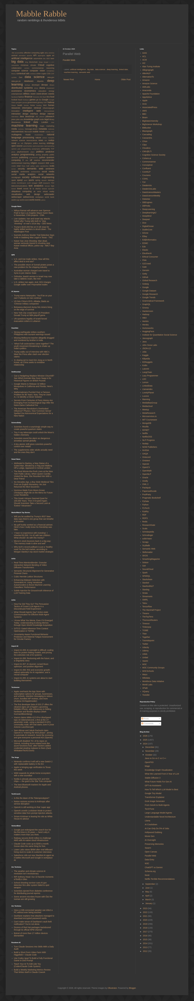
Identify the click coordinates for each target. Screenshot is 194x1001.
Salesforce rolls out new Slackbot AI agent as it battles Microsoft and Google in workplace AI (34, 857)
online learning (40, 143)
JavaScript (30, 116)
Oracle (145, 477)
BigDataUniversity (150, 121)
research (42, 163)
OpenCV (146, 467)
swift (41, 183)
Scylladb (146, 545)
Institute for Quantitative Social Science (159, 335)
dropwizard (50, 88)
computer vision (38, 71)
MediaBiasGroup (149, 403)
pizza (14, 152)
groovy (40, 102)
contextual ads (23, 73)
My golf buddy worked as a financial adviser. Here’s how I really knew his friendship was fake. (33, 527)
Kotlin (144, 365)
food (52, 97)
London (46, 122)
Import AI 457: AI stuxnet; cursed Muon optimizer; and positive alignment (31, 665)
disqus (52, 85)
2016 (145, 935)
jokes (13, 119)
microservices (17, 131)
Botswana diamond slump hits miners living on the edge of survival (33, 308)
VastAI (145, 661)
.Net (13, 53)
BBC (144, 114)
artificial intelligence (78, 70)
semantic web (84, 72)
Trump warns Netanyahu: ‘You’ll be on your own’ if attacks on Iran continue (33, 296)
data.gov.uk (17, 81)
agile (42, 53)
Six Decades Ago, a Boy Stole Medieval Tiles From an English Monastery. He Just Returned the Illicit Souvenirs (34, 484)
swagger (35, 183)
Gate (144, 267)
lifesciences (17, 122)
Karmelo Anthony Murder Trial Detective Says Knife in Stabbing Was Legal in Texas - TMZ (34, 236)
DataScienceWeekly (151, 196)
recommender (48, 160)
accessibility (19, 53)
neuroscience (32, 140)
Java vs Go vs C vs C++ (155, 758)
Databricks (147, 185)
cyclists (15, 77)
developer (36, 85)
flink (48, 97)
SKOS (145, 555)
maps (43, 126)
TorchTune (149, 809)
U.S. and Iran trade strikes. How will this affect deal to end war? (31, 260)
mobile (36, 131)
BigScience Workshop (152, 124)
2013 (145, 947)
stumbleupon (22, 183)
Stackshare (147, 579)
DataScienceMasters (151, 192)
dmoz (36, 88)
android (15, 56)
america (51, 53)
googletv (19, 102)
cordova (33, 73)
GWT (45, 102)
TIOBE (145, 630)
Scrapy (145, 542)
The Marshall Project (151, 610)
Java (22, 116)
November (150, 751)
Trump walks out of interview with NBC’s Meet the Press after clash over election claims (31, 354)
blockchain (34, 62)
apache (30, 55)
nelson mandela (48, 138)
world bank (49, 197)
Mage (147, 766)
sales (38, 166)
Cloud (42, 65)
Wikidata (146, 678)
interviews (15, 116)
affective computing (32, 53)
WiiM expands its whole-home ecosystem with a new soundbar (32, 774)
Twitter (145, 644)
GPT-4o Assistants (153, 785)
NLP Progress (148, 440)
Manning (146, 399)
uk (35, 192)
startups (51, 180)
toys (52, 186)
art (53, 56)
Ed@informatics (149, 240)
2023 (145, 908)
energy (51, 91)
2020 (145, 920)
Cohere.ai (146, 158)
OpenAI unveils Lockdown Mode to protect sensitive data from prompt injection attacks (33, 811)
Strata (145, 593)
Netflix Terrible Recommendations (160, 879)
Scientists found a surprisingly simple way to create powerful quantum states (33, 428)
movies (48, 132)
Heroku (145, 325)
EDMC (145, 243)
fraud (20, 100)
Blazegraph (147, 131)
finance (29, 96)
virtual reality (48, 192)
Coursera (146, 175)
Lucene (145, 396)
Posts (145, 719)
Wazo (144, 674)
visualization (18, 194)
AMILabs (146, 87)
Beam (145, 117)
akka (47, 53)
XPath (145, 688)
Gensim (145, 270)
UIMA (144, 654)
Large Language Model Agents (158, 813)
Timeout (145, 623)
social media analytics (24, 174)
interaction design (20, 114)
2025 (145, 740)
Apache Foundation (151, 94)
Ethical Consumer (150, 257)
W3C (144, 664)
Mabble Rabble (41, 13)
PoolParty (146, 494)
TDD (52, 183)
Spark (145, 572)
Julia (144, 352)
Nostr (147, 875)
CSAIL (145, 179)
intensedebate (49, 111)
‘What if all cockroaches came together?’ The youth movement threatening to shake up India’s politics (34, 346)
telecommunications (20, 186)
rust (28, 166)
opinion (14, 149)
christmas (25, 65)
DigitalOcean (148, 226)
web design (35, 194)
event (33, 94)
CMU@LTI (147, 151)
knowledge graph (32, 119)
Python (145, 504)
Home (97, 79)
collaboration (17, 68)
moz (52, 132)
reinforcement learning (21, 163)
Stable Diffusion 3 (152, 778)
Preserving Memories (154, 844)
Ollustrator (112, 988)
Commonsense (149, 162)
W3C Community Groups (153, 667)
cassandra (16, 65)
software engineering (42, 177)
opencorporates (38, 146)
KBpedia (146, 359)
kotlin (42, 119)
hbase (14, 105)
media (14, 129)
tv (31, 188)
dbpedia (42, 81)
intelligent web (33, 110)
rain (27, 160)
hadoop (51, 102)
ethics (27, 93)
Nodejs (145, 443)
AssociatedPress (149, 107)
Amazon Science (149, 83)
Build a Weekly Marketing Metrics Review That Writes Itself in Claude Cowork (32, 971)
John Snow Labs (149, 345)
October (149, 755)
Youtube (146, 695)
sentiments (26, 172)
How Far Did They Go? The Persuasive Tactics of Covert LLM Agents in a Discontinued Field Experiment (31, 606)
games (33, 99)
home (33, 105)
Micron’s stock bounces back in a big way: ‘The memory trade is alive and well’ (32, 542)
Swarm (148, 848)
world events (35, 200)
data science (100, 70)
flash (45, 97)
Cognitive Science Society (153, 155)
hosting (39, 105)
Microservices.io (149, 416)
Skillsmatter (147, 552)
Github (145, 277)
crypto (44, 74)
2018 (145, 928)
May (147, 892)
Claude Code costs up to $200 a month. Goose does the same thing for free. (31, 845)
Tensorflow (147, 606)
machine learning (71, 72)
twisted (45, 189)
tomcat (48, 186)
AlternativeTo (148, 77)
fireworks (36, 97)
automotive (38, 59)
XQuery (145, 691)
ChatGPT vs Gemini (153, 867)
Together (146, 637)
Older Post (126, 79)
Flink (144, 260)
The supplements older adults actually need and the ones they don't (33, 451)
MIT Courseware (149, 420)
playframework (24, 152)
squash (45, 180)
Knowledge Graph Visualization (158, 770)
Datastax (146, 199)
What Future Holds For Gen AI (158, 782)
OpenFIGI (149, 762)
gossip (25, 102)
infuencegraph (48, 108)
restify (52, 163)
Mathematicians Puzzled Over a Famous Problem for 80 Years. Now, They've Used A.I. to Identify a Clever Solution (32, 394)
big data (90, 70)
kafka (22, 119)
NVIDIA (145, 450)
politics (41, 151)
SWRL (145, 600)
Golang (145, 284)
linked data (123, 70)
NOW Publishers (149, 447)
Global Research (149, 280)
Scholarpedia (148, 532)
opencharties (28, 146)
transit (14, 189)
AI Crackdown (151, 824)
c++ (52, 62)
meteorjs (51, 129)
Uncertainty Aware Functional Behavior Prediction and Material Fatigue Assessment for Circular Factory (33, 636)
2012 (145, 951)
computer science (20, 71)
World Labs (147, 684)
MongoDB (146, 423)
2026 (145, 736)
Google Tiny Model (153, 793)
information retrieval (32, 108)
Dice (144, 223)
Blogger (132, 988)
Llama (147, 820)
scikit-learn (147, 538)
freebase (26, 100)
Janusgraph (147, 338)
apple (49, 56)
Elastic (145, 250)
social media (48, 171)
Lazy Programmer (150, 375)
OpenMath (147, 471)
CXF (52, 73)
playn (33, 152)
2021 (145, 916)
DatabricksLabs (149, 189)
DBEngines (147, 202)
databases (30, 81)
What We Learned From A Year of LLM (162, 774)
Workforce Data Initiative (153, 681)
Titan (144, 634)
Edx (144, 246)
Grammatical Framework (153, 301)
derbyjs (28, 85)
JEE (37, 116)
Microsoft (28, 132)
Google (45, 99)
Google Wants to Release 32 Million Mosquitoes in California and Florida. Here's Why (33, 386)
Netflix (145, 433)
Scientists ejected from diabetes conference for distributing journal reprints (33, 892)
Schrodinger (147, 535)
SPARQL (146, 576)
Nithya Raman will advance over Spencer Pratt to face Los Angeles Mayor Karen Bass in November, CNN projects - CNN (33, 212)
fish (41, 97)
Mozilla (145, 426)
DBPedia (146, 206)
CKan (144, 141)
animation (23, 55)
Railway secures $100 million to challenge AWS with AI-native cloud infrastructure (32, 839)
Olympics (28, 143)
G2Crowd (146, 263)
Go (40, 100)
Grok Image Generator (155, 801)
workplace (40, 197)
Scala (144, 528)
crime (38, 74)
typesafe (51, 189)
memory (21, 129)
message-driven (32, 129)
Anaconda (146, 90)
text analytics (37, 185)
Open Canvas (151, 852)
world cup (15, 200)
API (35, 55)
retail (19, 166)
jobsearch (50, 116)
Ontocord (146, 457)
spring (38, 180)
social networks (46, 174)
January (149, 903)
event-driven (42, 94)
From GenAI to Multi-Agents (157, 805)
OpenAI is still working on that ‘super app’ (32, 807)
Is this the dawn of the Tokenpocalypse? (31, 798)
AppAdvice (147, 97)
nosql (14, 143)
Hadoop (145, 314)
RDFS (145, 518)
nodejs (51, 140)
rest (48, 163)
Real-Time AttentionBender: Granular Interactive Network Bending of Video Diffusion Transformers (30, 565)
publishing (24, 157)
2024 (145, 744)
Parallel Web (69, 60)
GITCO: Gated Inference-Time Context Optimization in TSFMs (31, 629)
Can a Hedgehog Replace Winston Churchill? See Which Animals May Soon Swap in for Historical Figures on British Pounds (34, 378)
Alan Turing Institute (151, 66)
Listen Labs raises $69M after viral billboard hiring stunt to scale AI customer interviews (33, 850)
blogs (41, 62)
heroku (27, 105)
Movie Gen (149, 836)
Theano (145, 613)
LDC (144, 379)
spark (14, 180)
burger (46, 62)
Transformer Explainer (154, 797)
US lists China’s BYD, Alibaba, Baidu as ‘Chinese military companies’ (31, 302)
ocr (19, 143)
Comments (147, 723)
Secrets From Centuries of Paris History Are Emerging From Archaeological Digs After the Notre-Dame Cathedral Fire (34, 402)
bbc (44, 58)
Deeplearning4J (149, 213)
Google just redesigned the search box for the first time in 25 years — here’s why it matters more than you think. (32, 832)
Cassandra (147, 138)
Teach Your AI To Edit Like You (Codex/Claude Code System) (27, 965)
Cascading (147, 134)
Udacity (145, 647)
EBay (144, 236)
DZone (145, 233)
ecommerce (17, 91)
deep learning (112, 70)
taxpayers (47, 183)
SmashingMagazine (151, 559)
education (44, 91)
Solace (145, 562)
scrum (14, 169)
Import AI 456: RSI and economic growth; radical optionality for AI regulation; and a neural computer (32, 672)
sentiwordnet (36, 172)
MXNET (145, 430)
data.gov (50, 77)
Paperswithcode (149, 491)
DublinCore (147, 229)
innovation (17, 111)
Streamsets (147, 596)
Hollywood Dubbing (153, 832)
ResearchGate (148, 525)
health (20, 105)
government (33, 102)
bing (27, 62)
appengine (42, 55)
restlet (14, 166)
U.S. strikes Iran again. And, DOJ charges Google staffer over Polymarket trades (32, 283)
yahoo (43, 200)
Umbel (145, 657)
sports (32, 180)
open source (17, 146)
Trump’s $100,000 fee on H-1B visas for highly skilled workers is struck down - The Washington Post (32, 229)
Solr (144, 566)
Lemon (145, 382)
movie (42, 131)
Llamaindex (147, 389)
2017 (145, 931)
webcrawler (49, 194)
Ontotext (146, 460)
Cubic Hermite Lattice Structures (28, 576)
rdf (32, 160)
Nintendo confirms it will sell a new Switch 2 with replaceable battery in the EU (33, 762)
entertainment (17, 94)
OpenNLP (146, 474)
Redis (144, 521)
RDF (144, 515)
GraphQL (146, 304)
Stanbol (145, 583)
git (37, 100)
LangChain (147, 372)
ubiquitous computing (22, 191)
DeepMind (146, 216)
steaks (14, 183)
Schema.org (150, 871)
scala (51, 166)
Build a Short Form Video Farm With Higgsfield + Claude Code (30, 953)
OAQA (145, 454)
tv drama (37, 189)
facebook (14, 97)
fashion (21, 97)
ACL (144, 56)
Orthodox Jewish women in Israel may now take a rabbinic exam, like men (33, 277)
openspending (49, 146)
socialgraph (16, 177)
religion (34, 163)
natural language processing (32, 136)
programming (28, 154)
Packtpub (146, 488)
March (148, 899)
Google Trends (148, 297)
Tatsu (144, 603)
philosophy (46, 149)
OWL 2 (145, 484)
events (51, 94)
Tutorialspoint (148, 640)
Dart (22, 77)
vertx (40, 192)
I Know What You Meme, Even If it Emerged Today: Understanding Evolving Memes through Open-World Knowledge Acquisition (33, 622)
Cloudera (146, 148)
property (45, 155)
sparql (20, 180)
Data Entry (149, 859)
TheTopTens (147, 617)
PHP (52, 149)
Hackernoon (147, 311)
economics (31, 90)
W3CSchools (148, 671)
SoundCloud (147, 569)
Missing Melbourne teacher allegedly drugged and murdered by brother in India (34, 339)
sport (26, 180)
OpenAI (145, 464)
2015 (145, 939)
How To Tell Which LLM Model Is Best (161, 789)
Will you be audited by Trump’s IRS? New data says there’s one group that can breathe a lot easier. (34, 518)
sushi (29, 183)
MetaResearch (148, 413)
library (51, 119)
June (147, 888)
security (22, 169)
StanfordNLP (148, 586)
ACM (144, 60)
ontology (50, 143)
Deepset (146, 219)
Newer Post (68, 79)
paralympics (36, 149)
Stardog (145, 589)
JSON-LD (146, 348)
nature (38, 137)
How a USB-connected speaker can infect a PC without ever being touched (33, 911)
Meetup (145, 409)
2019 (145, 924)
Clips (144, 145)
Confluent (146, 168)
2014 (145, 943)
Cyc (144, 182)
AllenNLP (146, 73)
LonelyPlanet (148, 392)
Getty (144, 274)
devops (45, 85)
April (147, 896)
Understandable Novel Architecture (160, 817)
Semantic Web (148, 549)
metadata (43, 129)
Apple (144, 100)
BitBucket (146, 128)
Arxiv (144, 104)
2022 (145, 912)
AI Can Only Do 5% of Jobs (157, 828)
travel (20, 188)
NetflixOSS (147, 437)
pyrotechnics (34, 157)
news (42, 140)
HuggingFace (148, 331)
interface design (39, 114)
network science (18, 140)
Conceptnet (147, 165)
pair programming (25, 149)
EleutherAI (147, 253)
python (42, 157)
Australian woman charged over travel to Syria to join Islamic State (32, 271)
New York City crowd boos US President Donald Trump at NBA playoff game (31, 314)
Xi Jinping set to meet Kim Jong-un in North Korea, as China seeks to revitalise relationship (33, 362)
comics (28, 68)
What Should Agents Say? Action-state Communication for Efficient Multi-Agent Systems (31, 614)
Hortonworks (148, 328)
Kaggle (145, 355)
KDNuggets (147, 362)
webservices (29, 197)
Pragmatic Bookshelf (151, 498)
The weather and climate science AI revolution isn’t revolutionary (30, 872)
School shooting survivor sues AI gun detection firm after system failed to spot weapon (31, 885)
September (150, 884)
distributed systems (22, 87)
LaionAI (145, 369)
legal (47, 119)
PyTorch (146, 508)
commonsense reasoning (43, 68)
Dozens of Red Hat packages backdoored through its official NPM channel (32, 928)
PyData (145, 501)
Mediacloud (147, 406)
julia (18, 119)
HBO (144, 318)
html (45, 105)
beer (52, 59)
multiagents (18, 134)
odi (22, 143)
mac (52, 122)
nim (46, 140)
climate (34, 65)
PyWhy (145, 511)
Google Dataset (149, 291)
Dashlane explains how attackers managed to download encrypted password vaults (34, 917)
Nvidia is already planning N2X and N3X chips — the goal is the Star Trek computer (33, 780)
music (30, 134)
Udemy (145, 650)
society (26, 177)
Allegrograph (148, 70)
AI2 (143, 63)
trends (26, 189)
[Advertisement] (131, 24)
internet (51, 114)
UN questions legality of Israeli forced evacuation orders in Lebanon (30, 320)
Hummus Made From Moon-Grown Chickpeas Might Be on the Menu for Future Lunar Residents (33, 492)
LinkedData (147, 386)
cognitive (50, 65)
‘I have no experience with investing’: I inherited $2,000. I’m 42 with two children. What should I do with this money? (32, 535)
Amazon (146, 80)
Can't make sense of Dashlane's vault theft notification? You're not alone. (33, 923)
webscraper (17, 197)
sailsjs (33, 166)
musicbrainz (41, 135)
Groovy (145, 308)
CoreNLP (146, 172)
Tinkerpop (146, 627)
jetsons (42, 116)
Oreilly (145, 481)
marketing (50, 126)
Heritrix (145, 321)
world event (24, 200)
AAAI (144, 53)
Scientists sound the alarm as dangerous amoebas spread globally (32, 439)
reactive (38, 160)
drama (42, 88)
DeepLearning (148, 209)
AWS (144, 111)
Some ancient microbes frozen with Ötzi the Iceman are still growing (33, 898)
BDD (49, 58)
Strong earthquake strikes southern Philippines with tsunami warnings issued (32, 333)
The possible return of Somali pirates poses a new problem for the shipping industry (34, 266)
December (150, 747)
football (14, 100)
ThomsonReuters (150, 620)
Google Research (150, 294)
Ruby (24, 166)
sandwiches (44, 166)
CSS (49, 74)
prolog (39, 155)
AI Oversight (150, 840)
